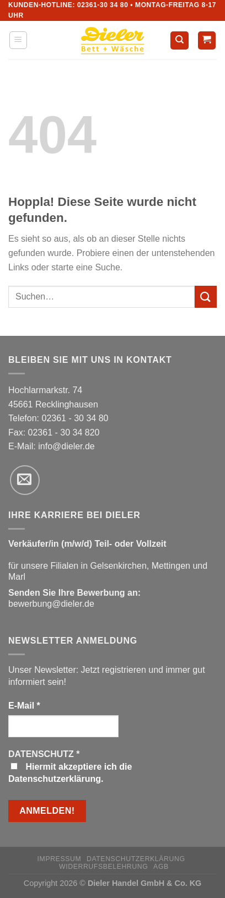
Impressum (60, 859)
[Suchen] (179, 40)
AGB (161, 866)
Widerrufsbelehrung (103, 866)
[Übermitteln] (206, 296)
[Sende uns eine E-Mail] (25, 480)
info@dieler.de (66, 446)
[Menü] (18, 40)
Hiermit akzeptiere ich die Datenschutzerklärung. (70, 772)
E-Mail (24, 705)
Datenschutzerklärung (136, 859)
